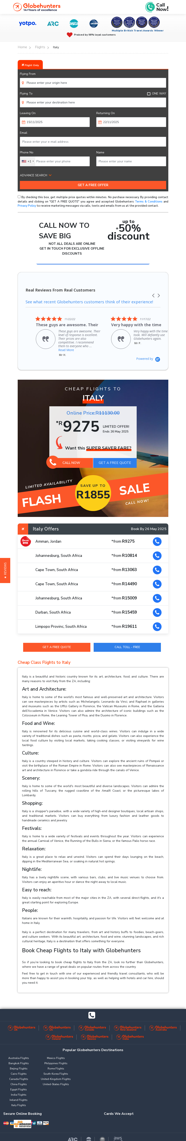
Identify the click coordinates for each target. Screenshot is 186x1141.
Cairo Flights (19, 1070)
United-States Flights (56, 1080)
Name (100, 152)
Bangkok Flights (19, 1059)
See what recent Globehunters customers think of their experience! (90, 297)
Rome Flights (56, 1065)
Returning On (105, 113)
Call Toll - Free (127, 643)
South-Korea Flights (55, 1070)
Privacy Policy (27, 206)
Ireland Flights (19, 1096)
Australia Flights (18, 1054)
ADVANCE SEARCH (33, 175)
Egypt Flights (18, 1086)
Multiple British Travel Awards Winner (138, 30)
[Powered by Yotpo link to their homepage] (148, 355)
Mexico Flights (56, 1054)
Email (23, 133)
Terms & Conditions (148, 202)
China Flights (18, 1080)
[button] (154, 290)
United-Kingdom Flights (56, 1075)
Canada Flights (18, 1075)
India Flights (18, 1091)
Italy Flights (18, 1101)
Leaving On (28, 113)
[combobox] (27, 161)
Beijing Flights (19, 1065)
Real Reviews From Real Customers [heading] (60, 290)
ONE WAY (156, 93)
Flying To (26, 93)
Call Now (64, 459)
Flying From (28, 74)
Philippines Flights (55, 1059)
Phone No (26, 152)
